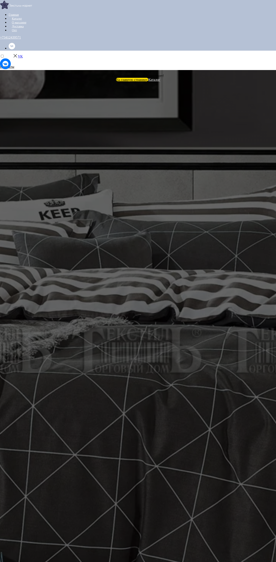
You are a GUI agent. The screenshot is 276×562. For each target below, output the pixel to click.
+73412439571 (10, 37)
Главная (14, 14)
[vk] (12, 48)
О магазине (19, 22)
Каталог (17, 18)
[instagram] (12, 59)
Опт (14, 30)
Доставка (18, 26)
